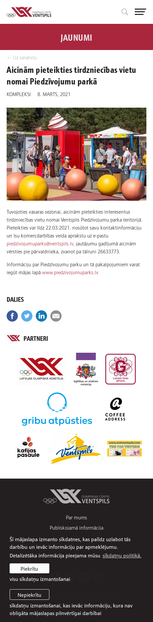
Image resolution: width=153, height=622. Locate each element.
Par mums (76, 517)
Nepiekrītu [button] (29, 594)
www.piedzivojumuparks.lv (70, 272)
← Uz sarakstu (22, 57)
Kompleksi (19, 94)
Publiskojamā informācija (76, 527)
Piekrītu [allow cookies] (29, 568)
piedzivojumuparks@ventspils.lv (40, 243)
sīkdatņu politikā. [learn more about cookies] (122, 555)
